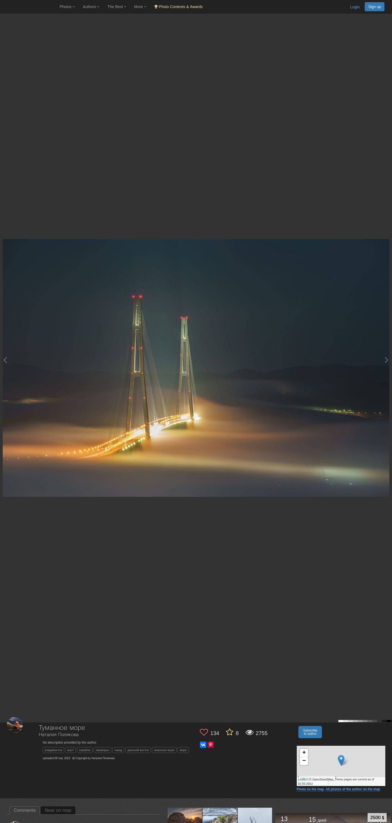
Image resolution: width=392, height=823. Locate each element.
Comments (25, 810)
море (183, 750)
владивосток (53, 750)
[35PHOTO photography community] (29, 7)
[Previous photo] (5, 360)
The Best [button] (116, 7)
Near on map (58, 810)
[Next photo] (387, 360)
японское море (164, 750)
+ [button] (304, 753)
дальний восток (138, 750)
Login (355, 7)
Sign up (374, 7)
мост (70, 750)
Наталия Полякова (58, 735)
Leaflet (302, 779)
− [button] (304, 761)
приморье (102, 750)
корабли (84, 750)
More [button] (140, 7)
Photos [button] (67, 7)
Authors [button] (91, 7)
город (118, 750)
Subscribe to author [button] (310, 732)
